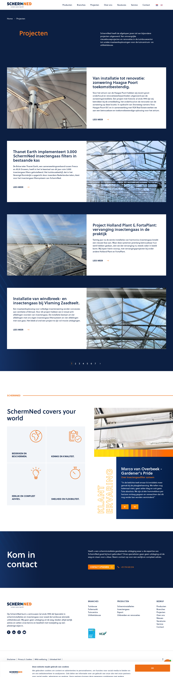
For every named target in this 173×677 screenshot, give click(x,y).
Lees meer (101, 119)
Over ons (108, 4)
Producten (67, 4)
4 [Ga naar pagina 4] (83, 363)
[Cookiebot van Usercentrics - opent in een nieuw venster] (16, 672)
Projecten (94, 4)
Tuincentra (93, 612)
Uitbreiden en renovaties (128, 615)
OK (152, 654)
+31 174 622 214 (125, 567)
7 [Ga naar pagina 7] (95, 363)
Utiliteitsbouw (94, 615)
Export (120, 612)
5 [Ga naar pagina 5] (87, 363)
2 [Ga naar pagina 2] (75, 363)
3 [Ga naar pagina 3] (79, 363)
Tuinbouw (92, 606)
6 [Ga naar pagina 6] (91, 363)
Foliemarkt (93, 609)
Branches (81, 4)
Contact (146, 4)
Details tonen (38, 672)
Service (134, 4)
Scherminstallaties (125, 606)
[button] (125, 506)
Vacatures (121, 4)
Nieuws (160, 618)
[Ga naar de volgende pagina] (100, 363)
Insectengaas (123, 609)
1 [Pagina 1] (71, 363)
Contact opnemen (101, 567)
